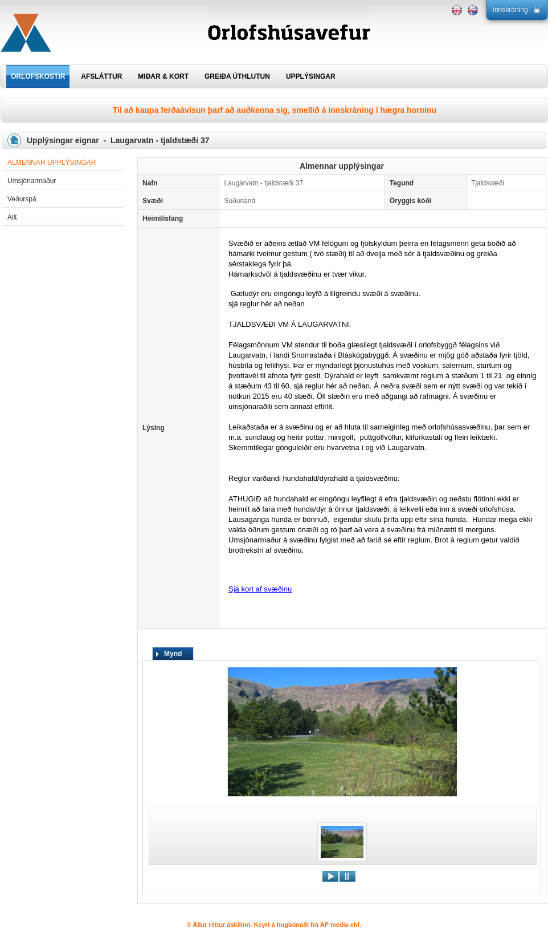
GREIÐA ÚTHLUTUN (237, 76)
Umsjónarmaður (31, 181)
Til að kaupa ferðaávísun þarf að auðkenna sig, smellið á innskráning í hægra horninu (274, 110)
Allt (12, 217)
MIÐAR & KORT (163, 76)
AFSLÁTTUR (101, 76)
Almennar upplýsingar (51, 163)
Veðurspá (21, 199)
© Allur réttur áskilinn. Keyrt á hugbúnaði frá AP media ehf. (274, 924)
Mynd (173, 654)
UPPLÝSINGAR (311, 76)
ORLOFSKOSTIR (38, 76)
